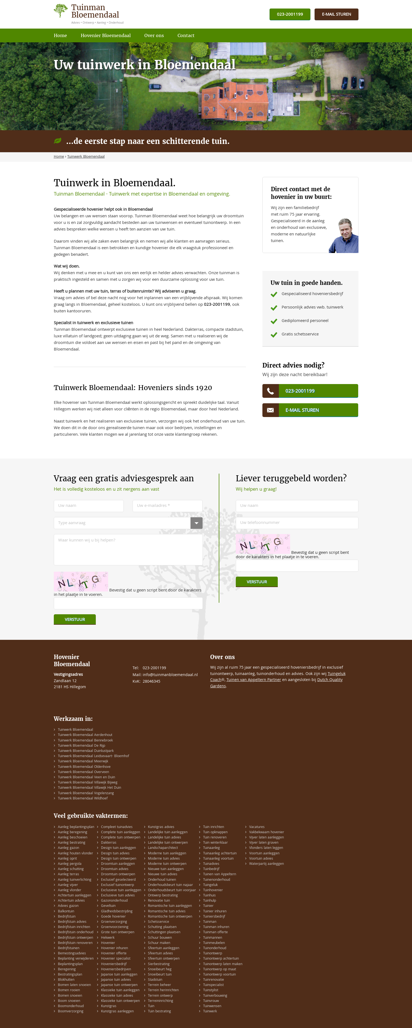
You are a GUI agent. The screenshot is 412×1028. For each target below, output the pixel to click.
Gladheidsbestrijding (117, 912)
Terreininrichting (160, 1001)
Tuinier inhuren (214, 912)
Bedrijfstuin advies (72, 922)
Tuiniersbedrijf (214, 917)
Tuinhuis (209, 896)
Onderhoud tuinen (162, 880)
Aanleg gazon (68, 848)
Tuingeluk (210, 885)
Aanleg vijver (68, 885)
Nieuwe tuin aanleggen (166, 869)
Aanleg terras (68, 874)
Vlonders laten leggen (266, 848)
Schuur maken (159, 943)
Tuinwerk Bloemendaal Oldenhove (84, 767)
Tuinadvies (211, 864)
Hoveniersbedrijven (116, 970)
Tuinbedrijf (211, 869)
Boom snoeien (69, 1001)
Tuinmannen (212, 938)
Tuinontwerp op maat (219, 970)
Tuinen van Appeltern (219, 874)
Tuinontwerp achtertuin (221, 959)
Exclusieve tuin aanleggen (121, 890)
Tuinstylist (210, 990)
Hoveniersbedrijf (114, 964)
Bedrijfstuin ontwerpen (75, 938)
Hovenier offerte (114, 954)
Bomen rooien (69, 990)
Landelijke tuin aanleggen (167, 832)
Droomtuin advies (114, 869)
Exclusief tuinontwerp (117, 885)
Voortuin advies (261, 859)
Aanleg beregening (72, 832)
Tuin (151, 1006)
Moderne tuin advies (164, 859)
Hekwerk (107, 938)
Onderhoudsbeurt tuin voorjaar (172, 890)
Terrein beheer (159, 985)
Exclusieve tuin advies (118, 896)
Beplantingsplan (70, 964)
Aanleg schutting (71, 869)
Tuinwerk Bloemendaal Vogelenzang (86, 793)
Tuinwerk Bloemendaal (75, 730)
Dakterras (108, 843)
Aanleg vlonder (69, 890)
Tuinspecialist (213, 985)
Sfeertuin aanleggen (163, 948)
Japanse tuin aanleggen (119, 975)
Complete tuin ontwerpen (120, 838)
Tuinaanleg (211, 848)
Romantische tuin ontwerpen (170, 917)
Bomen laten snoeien (74, 985)
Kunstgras (108, 1006)
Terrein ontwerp (160, 996)
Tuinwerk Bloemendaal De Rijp (81, 746)
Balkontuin (66, 912)
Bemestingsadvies (72, 954)
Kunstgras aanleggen (117, 1012)
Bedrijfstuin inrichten (74, 927)
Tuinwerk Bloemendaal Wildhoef (83, 799)
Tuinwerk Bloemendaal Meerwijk (83, 762)
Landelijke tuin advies (164, 838)
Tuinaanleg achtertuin (220, 854)
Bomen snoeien (70, 996)
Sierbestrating (159, 964)
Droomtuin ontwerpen (118, 874)
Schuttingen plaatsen (164, 932)
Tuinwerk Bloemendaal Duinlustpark (86, 751)
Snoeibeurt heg (160, 970)
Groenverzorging (114, 922)
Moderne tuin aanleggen (167, 854)
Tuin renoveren (214, 838)
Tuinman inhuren (216, 927)
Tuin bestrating (159, 1012)
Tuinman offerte (215, 932)
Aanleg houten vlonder (75, 854)
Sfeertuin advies (160, 954)
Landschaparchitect (163, 848)
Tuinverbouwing (215, 996)
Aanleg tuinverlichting (74, 880)
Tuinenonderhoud (216, 880)
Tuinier (208, 906)
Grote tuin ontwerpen (117, 932)
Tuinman (209, 922)
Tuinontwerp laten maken (222, 964)
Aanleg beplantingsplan (76, 827)
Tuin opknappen (215, 832)
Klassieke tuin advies (117, 996)
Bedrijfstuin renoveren (75, 943)
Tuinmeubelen (214, 943)
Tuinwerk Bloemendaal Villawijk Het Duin (89, 788)
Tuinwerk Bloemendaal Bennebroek (85, 741)
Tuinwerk (210, 1012)
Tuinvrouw (211, 1001)
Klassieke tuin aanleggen (120, 990)
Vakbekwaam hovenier (266, 832)
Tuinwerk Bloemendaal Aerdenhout (85, 735)
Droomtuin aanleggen (118, 864)
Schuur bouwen (160, 938)
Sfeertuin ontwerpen (164, 959)
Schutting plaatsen (162, 927)
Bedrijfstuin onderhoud (75, 932)
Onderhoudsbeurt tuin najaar (170, 885)
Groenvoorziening (114, 927)
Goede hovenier (113, 917)
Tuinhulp (209, 901)
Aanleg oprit (67, 859)
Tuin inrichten (213, 827)
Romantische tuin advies (167, 912)
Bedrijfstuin (66, 917)
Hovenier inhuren (114, 948)
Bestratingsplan (70, 975)
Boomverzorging (70, 1012)
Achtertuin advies (71, 901)
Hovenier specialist (115, 959)
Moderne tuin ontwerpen (167, 864)
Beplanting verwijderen (76, 959)
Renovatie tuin (159, 901)
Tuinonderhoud (214, 948)
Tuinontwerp (212, 954)
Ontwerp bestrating (163, 896)
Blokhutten (66, 980)
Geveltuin (108, 906)
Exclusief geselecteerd (118, 880)
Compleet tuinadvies (117, 827)
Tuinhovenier (213, 890)
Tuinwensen (212, 1006)
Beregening (67, 970)
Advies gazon (68, 906)
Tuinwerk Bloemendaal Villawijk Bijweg (87, 783)
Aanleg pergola (70, 864)
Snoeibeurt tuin (160, 975)
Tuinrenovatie (213, 980)
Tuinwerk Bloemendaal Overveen (83, 772)
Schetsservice (158, 922)
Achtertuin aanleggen (74, 896)
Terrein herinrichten (163, 990)
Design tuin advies (115, 854)
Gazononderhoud (114, 901)
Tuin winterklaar (215, 843)
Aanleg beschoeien (72, 838)
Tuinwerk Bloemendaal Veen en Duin (86, 777)
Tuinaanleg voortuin (218, 859)
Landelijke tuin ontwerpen (168, 843)
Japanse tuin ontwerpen (119, 985)
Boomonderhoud (71, 1006)
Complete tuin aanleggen (120, 832)
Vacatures (257, 827)
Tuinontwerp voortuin (219, 975)
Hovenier (108, 943)
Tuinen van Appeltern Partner (253, 680)
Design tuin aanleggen (118, 848)
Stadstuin (155, 980)
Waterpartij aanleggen (266, 864)
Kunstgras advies (161, 827)
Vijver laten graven (263, 843)
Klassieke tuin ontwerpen (120, 1001)
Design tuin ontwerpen (118, 859)
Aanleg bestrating (71, 843)
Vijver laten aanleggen (266, 838)
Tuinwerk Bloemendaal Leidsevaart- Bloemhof (93, 756)
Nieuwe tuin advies (162, 874)
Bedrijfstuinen (68, 948)
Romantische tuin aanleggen (170, 906)
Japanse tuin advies (116, 980)
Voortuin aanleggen (264, 854)
